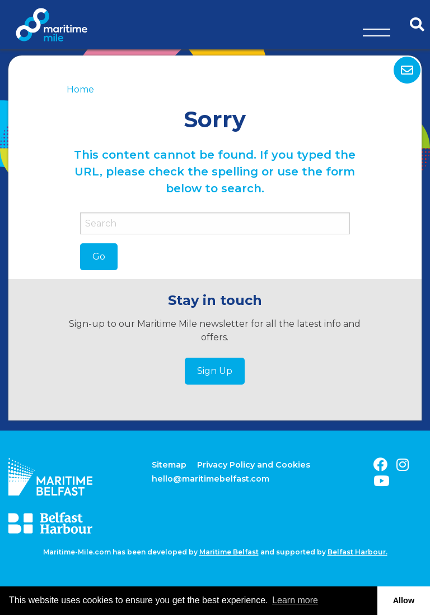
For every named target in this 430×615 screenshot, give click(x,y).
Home (80, 89)
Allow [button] (403, 600)
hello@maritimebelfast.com (210, 479)
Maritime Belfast (229, 552)
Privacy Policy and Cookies (253, 465)
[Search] (215, 223)
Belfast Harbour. (357, 552)
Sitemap (169, 465)
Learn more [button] (295, 600)
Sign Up (214, 371)
